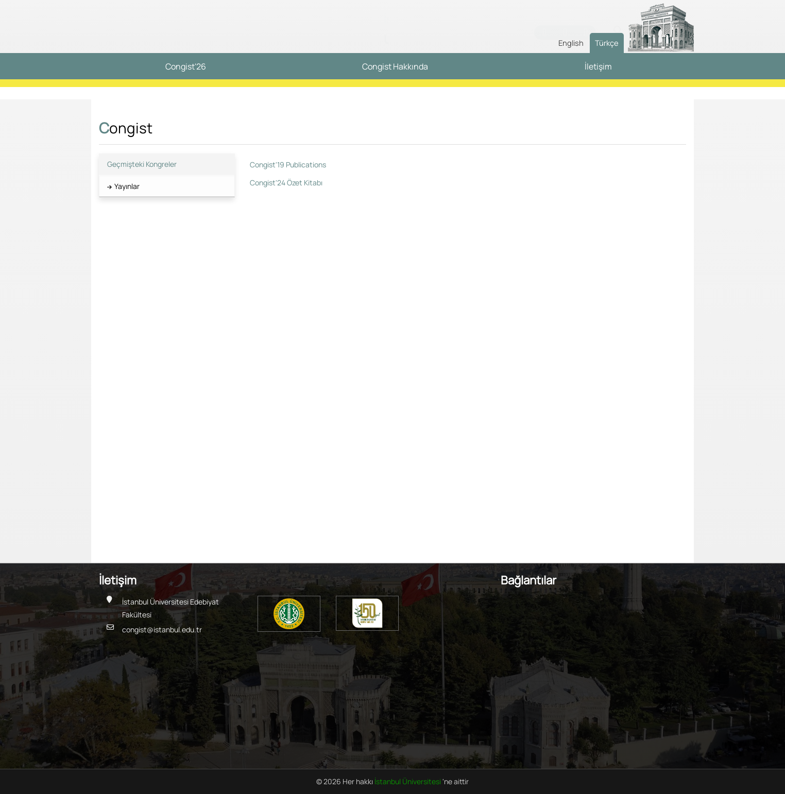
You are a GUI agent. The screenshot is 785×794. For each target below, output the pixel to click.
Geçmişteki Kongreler (142, 164)
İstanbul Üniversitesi (408, 781)
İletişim (598, 66)
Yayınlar (127, 186)
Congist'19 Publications (288, 164)
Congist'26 (185, 66)
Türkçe (607, 43)
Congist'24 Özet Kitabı (286, 182)
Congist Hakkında (395, 66)
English (571, 43)
